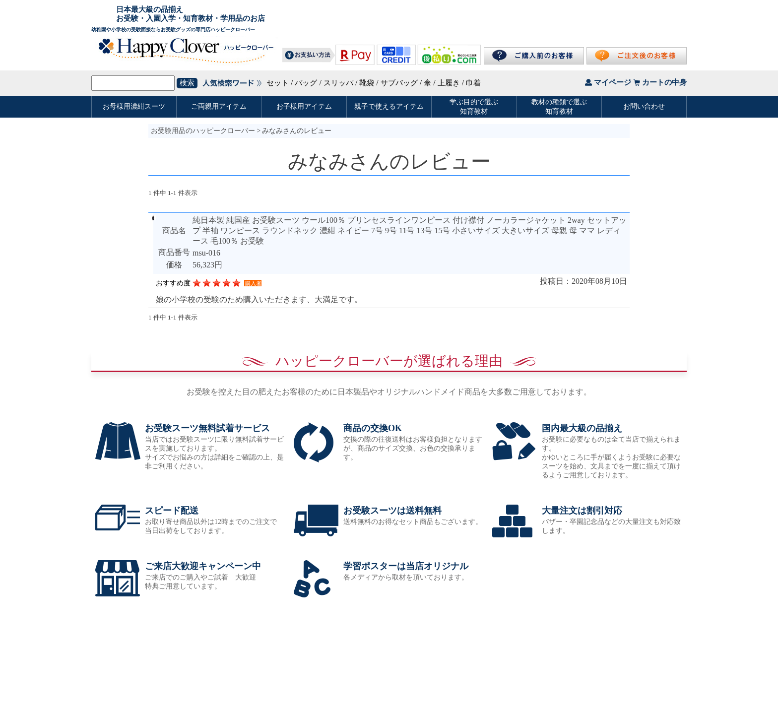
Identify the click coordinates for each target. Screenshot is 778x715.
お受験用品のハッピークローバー (203, 130)
